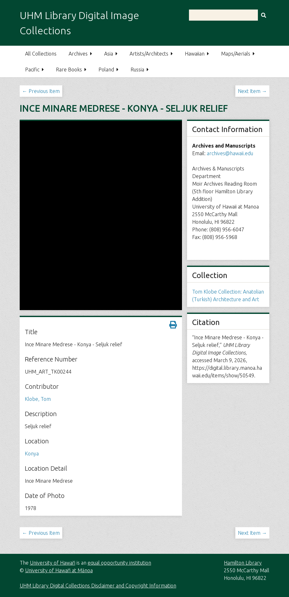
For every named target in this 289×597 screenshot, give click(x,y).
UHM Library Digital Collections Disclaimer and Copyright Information (98, 585)
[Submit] (263, 15)
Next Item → (252, 91)
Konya (32, 453)
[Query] (229, 15)
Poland (106, 69)
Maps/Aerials (235, 53)
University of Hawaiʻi (52, 563)
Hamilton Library (243, 563)
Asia (108, 53)
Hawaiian (195, 53)
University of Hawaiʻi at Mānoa (59, 570)
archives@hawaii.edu (230, 153)
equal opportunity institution (119, 563)
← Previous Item (41, 91)
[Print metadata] (173, 324)
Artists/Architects (149, 53)
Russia (137, 69)
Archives (78, 53)
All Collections (41, 53)
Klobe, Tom (38, 399)
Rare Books (69, 69)
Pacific (32, 69)
